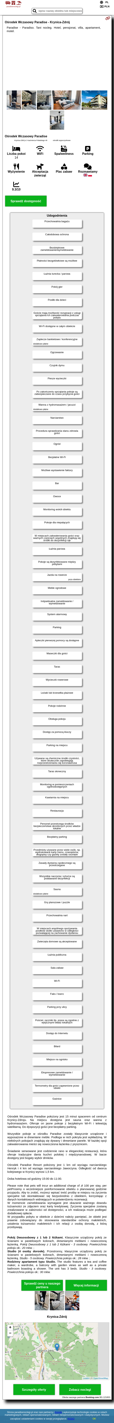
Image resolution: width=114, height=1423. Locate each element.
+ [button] (10, 1328)
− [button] (10, 1333)
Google (58, 1412)
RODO (71, 1418)
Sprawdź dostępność (26, 201)
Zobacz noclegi (80, 1389)
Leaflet (86, 1378)
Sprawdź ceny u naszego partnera (42, 1285)
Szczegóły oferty (34, 1389)
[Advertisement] (57, 62)
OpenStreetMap (100, 1378)
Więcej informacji (86, 1285)
